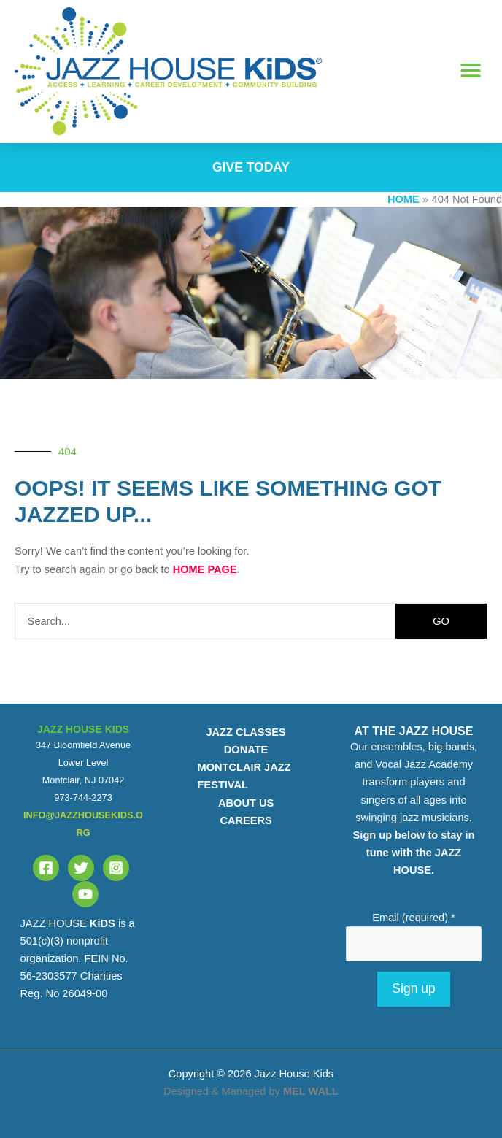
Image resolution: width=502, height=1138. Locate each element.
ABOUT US (246, 803)
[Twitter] (81, 868)
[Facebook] (46, 868)
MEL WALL (311, 1091)
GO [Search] (441, 621)
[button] (471, 71)
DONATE (246, 750)
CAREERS (245, 820)
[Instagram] (116, 868)
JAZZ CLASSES (245, 732)
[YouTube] (85, 894)
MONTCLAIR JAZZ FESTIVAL (244, 776)
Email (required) (413, 917)
